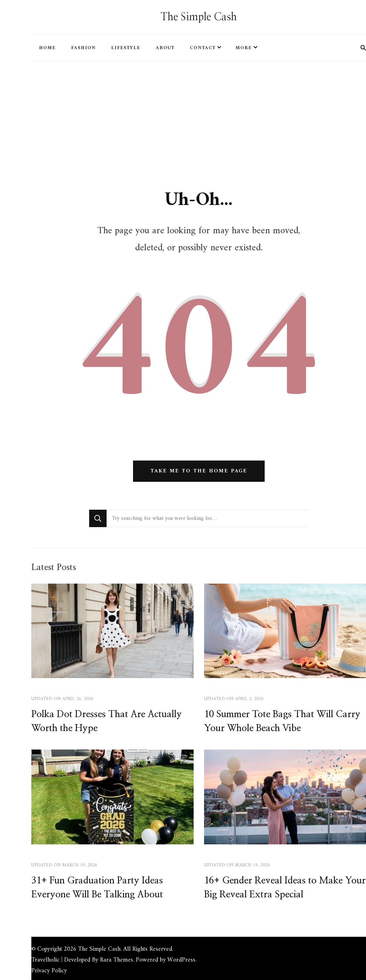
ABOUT (165, 48)
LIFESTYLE (125, 48)
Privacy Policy (49, 970)
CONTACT (203, 48)
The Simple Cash (199, 17)
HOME (47, 48)
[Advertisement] (199, 115)
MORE (243, 48)
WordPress (181, 960)
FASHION (83, 48)
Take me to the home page (198, 471)
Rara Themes (116, 960)
